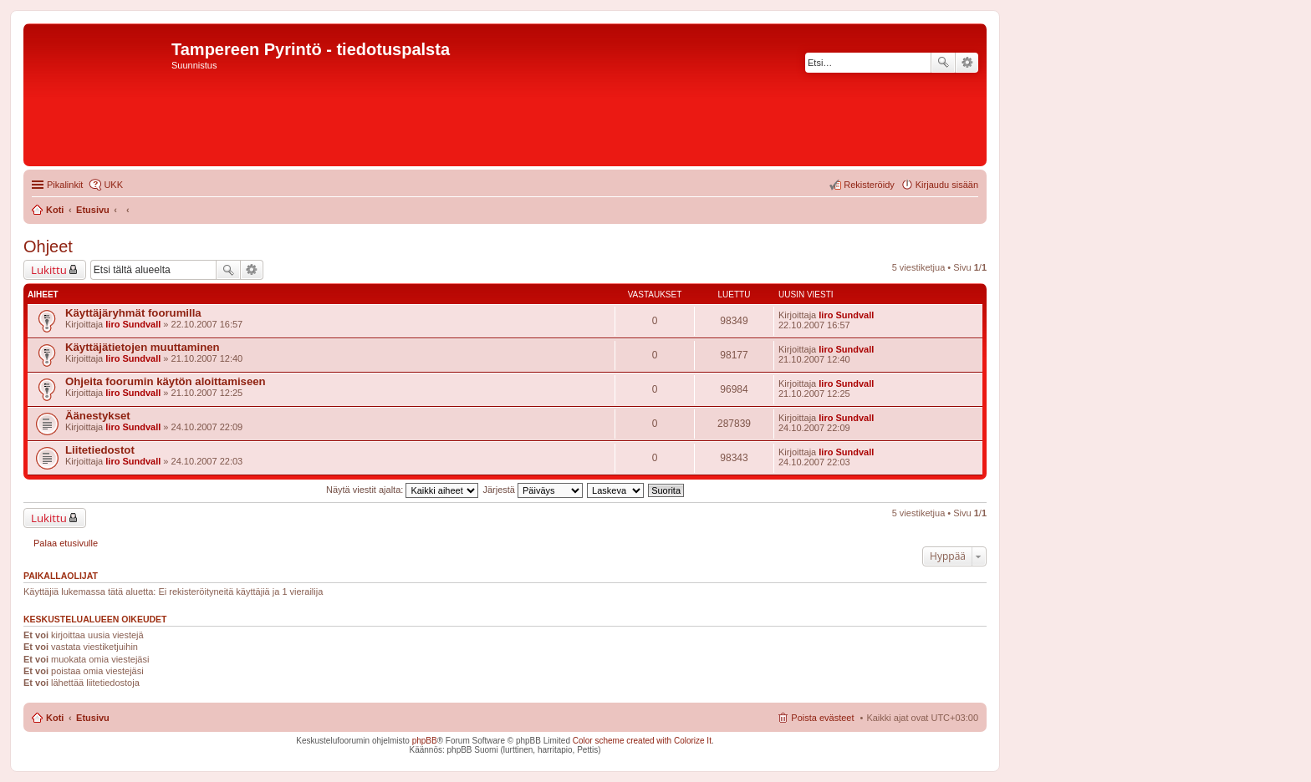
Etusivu (93, 718)
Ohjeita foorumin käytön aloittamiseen (165, 381)
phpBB (424, 740)
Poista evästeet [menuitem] (822, 718)
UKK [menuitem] (113, 185)
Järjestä (532, 490)
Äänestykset (97, 415)
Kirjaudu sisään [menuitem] (947, 185)
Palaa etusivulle (65, 543)
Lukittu (49, 269)
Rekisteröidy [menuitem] (869, 185)
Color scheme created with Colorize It (642, 740)
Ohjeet (48, 246)
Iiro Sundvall (133, 324)
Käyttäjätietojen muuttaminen (142, 347)
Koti (55, 718)
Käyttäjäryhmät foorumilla (133, 313)
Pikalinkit (65, 185)
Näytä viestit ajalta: (402, 490)
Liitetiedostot (100, 450)
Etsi (943, 63)
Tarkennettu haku (967, 63)
